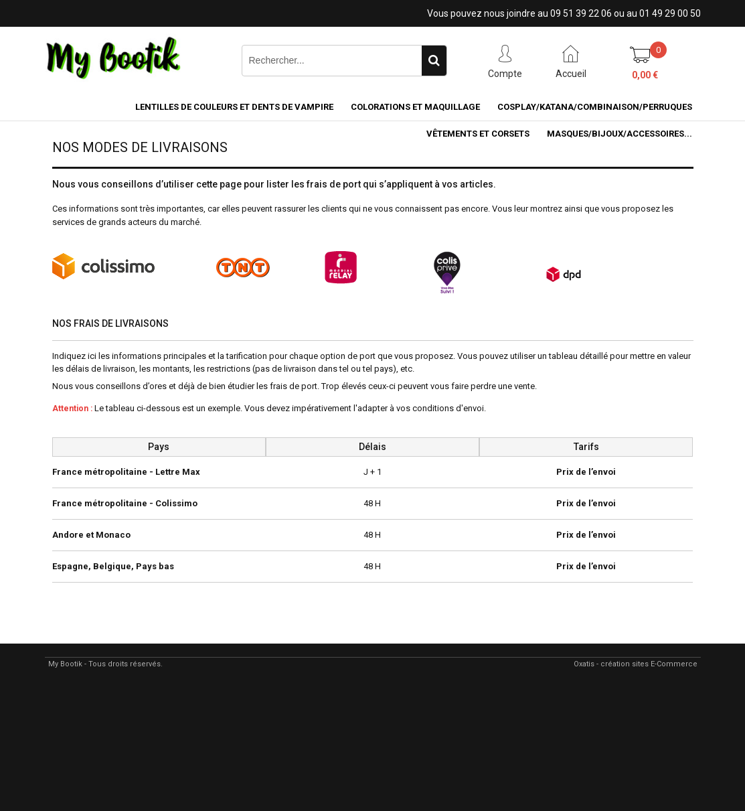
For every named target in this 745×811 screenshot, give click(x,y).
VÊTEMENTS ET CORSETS (477, 134)
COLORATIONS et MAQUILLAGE (415, 107)
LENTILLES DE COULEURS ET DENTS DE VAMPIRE (234, 107)
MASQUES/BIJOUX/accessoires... (619, 134)
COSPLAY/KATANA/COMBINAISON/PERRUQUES (594, 107)
